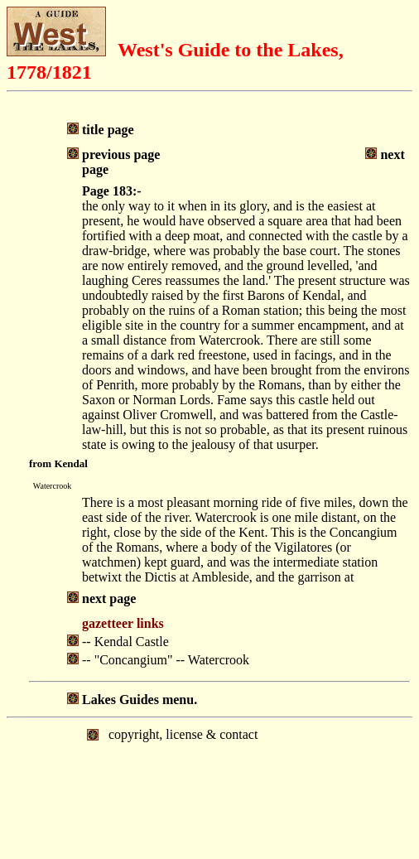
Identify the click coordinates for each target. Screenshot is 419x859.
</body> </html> (209, 787)
